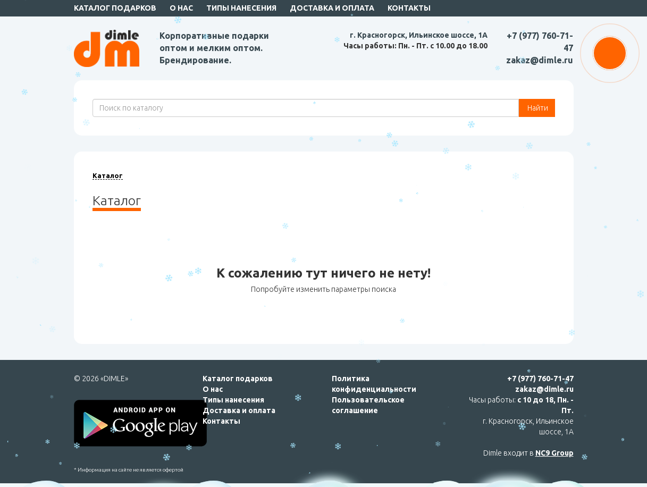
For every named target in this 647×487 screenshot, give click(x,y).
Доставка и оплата (332, 8)
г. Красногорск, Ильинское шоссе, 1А (419, 35)
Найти (537, 108)
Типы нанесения (241, 8)
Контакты (409, 8)
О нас (181, 8)
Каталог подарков (115, 8)
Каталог (108, 175)
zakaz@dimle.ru (539, 60)
